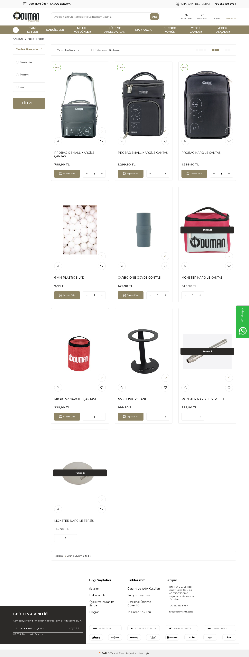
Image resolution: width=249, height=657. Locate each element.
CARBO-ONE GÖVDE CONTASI (139, 277)
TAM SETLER (32, 30)
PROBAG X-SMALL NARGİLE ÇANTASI (74, 154)
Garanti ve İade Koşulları (143, 588)
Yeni (20, 86)
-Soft (103, 653)
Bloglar (94, 612)
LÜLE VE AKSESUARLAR (114, 30)
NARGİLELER (55, 30)
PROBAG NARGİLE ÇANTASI (201, 152)
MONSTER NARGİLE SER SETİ (202, 399)
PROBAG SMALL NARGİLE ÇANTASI (143, 152)
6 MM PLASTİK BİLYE (69, 277)
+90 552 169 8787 (178, 605)
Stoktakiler (24, 62)
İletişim (94, 588)
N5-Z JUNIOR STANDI (133, 399)
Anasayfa (18, 38)
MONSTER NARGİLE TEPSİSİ (74, 521)
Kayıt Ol (74, 628)
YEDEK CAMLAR (196, 30)
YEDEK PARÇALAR (222, 30)
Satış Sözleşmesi (138, 595)
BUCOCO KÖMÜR (169, 30)
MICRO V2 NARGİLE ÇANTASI (75, 399)
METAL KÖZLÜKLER (82, 30)
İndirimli (23, 74)
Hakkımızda (97, 595)
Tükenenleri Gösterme (105, 49)
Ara (154, 16)
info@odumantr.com (181, 611)
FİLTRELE (29, 103)
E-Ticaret (113, 653)
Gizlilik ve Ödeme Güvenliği (139, 603)
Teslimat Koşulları (139, 612)
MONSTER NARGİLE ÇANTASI (202, 277)
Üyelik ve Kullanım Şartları (101, 603)
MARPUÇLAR (144, 30)
